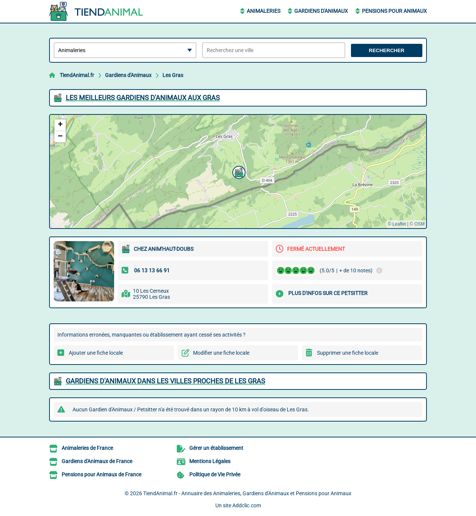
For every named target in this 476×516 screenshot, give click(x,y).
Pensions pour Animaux (394, 11)
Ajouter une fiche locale (96, 353)
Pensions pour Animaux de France (101, 474)
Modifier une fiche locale (221, 353)
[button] (238, 171)
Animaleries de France (87, 448)
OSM (419, 224)
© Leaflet (397, 224)
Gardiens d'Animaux (321, 11)
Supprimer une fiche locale (347, 353)
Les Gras (172, 75)
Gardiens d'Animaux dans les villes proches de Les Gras (165, 381)
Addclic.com (246, 505)
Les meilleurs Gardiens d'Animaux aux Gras (143, 98)
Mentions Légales (209, 461)
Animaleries (263, 11)
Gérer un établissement (216, 448)
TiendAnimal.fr (77, 75)
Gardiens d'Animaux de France (97, 461)
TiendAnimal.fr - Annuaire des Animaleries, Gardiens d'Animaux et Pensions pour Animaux (247, 493)
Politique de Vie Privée (214, 474)
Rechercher (386, 50)
